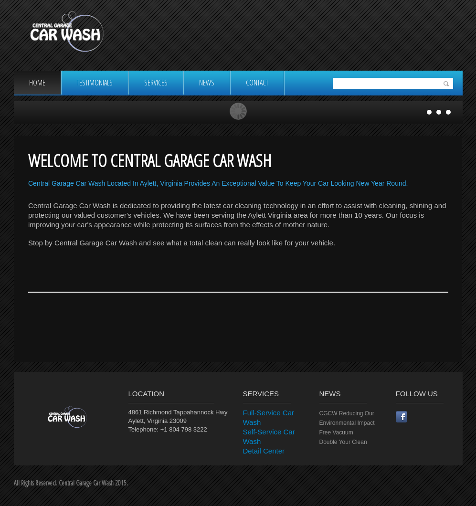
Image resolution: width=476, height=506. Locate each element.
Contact (257, 82)
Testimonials (95, 82)
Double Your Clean (343, 442)
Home (37, 82)
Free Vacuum (336, 432)
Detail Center (264, 451)
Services (156, 82)
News (206, 82)
